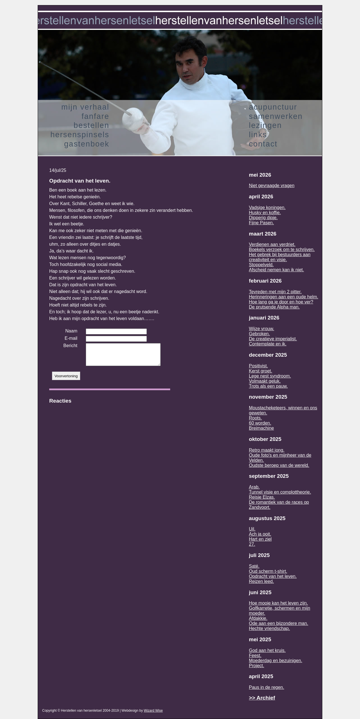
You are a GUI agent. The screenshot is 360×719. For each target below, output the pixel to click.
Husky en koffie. (265, 212)
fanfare (95, 116)
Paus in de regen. (266, 687)
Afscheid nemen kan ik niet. (276, 269)
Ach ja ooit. (260, 534)
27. (252, 544)
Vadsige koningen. (267, 207)
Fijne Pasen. (261, 222)
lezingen (265, 125)
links (258, 134)
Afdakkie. (258, 618)
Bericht (70, 345)
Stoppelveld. (261, 264)
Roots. (255, 418)
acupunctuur (273, 107)
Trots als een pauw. (268, 386)
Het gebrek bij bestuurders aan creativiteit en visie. (279, 257)
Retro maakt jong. (266, 450)
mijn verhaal (85, 107)
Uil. (252, 529)
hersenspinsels (79, 134)
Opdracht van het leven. (273, 576)
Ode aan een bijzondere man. (278, 623)
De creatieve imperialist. (273, 338)
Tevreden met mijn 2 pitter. (275, 291)
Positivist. (258, 365)
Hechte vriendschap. (269, 628)
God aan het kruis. (267, 650)
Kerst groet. (260, 371)
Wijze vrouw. (261, 328)
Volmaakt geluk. (265, 381)
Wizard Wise (153, 711)
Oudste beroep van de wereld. (279, 465)
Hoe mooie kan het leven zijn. (278, 603)
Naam (71, 331)
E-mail (71, 338)
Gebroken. (259, 333)
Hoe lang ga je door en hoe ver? (281, 301)
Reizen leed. (261, 581)
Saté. (254, 566)
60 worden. (260, 423)
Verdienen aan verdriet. (272, 244)
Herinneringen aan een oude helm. (283, 296)
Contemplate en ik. (267, 343)
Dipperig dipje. (263, 217)
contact (263, 143)
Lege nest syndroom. (270, 376)
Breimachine (261, 428)
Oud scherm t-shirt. (268, 571)
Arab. (254, 487)
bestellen (91, 125)
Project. (256, 665)
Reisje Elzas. (262, 497)
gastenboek (86, 143)
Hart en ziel (260, 539)
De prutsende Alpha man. (274, 307)
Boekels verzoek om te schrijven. (282, 249)
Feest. (255, 655)
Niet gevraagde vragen (271, 185)
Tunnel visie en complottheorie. (280, 492)
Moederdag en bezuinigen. (275, 660)
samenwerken (276, 116)
